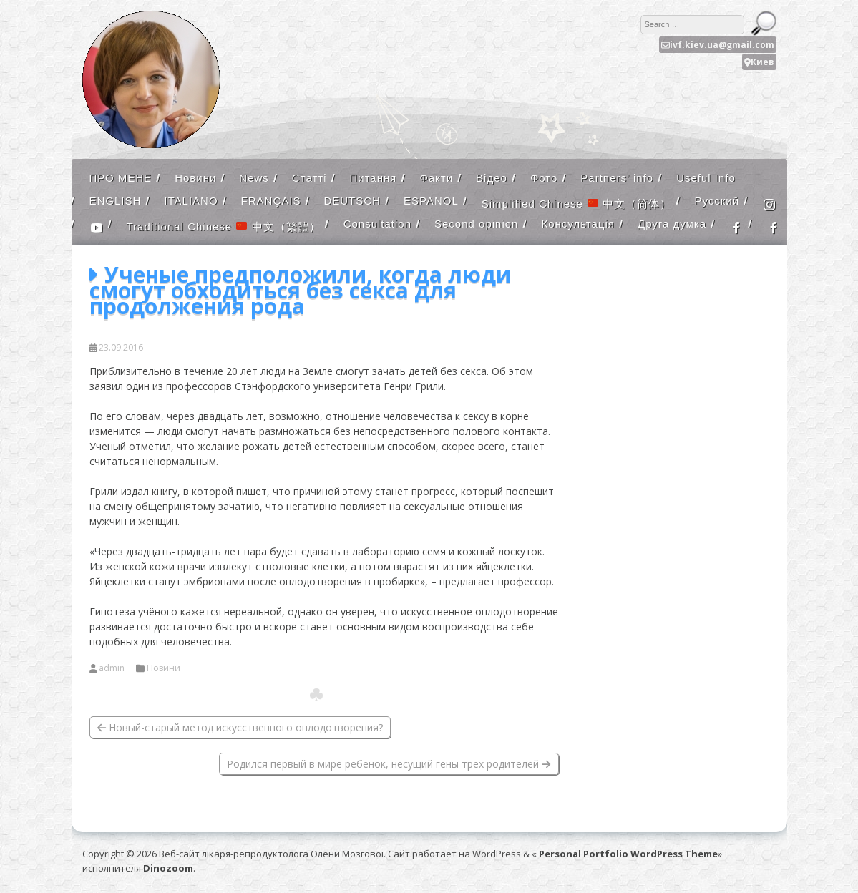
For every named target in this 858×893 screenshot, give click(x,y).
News (254, 178)
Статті (309, 178)
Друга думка (672, 224)
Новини (195, 178)
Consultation (377, 224)
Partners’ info (616, 178)
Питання (372, 178)
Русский (716, 201)
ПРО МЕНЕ (120, 178)
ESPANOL (431, 201)
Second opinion (476, 224)
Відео (491, 178)
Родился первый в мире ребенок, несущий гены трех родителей (388, 764)
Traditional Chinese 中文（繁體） (224, 226)
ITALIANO (191, 201)
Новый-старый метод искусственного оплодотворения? (240, 727)
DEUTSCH (352, 201)
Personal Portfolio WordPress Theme (628, 853)
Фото (543, 178)
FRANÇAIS (271, 201)
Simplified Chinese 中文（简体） (577, 203)
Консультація (578, 224)
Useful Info (706, 178)
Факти (436, 178)
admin (112, 668)
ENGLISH (115, 201)
